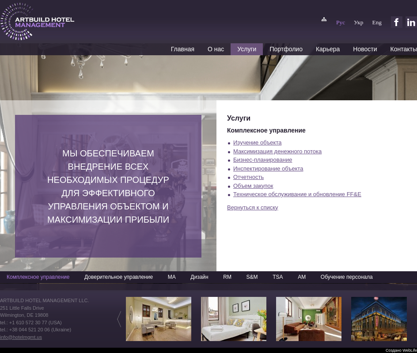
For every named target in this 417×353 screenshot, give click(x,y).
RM (227, 277)
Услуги (246, 49)
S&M (252, 277)
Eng (377, 22)
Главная (182, 49)
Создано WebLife (401, 350)
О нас (216, 49)
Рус (340, 22)
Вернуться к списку (252, 207)
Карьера (328, 49)
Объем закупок (253, 185)
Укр (358, 22)
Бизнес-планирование (262, 159)
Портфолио (286, 49)
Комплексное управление (38, 277)
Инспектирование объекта (268, 168)
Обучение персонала (347, 277)
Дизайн (199, 277)
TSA (278, 277)
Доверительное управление (118, 277)
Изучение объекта (257, 142)
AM (302, 277)
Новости (365, 49)
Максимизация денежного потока (277, 151)
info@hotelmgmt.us (21, 337)
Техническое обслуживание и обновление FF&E (297, 194)
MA (172, 277)
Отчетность (248, 177)
